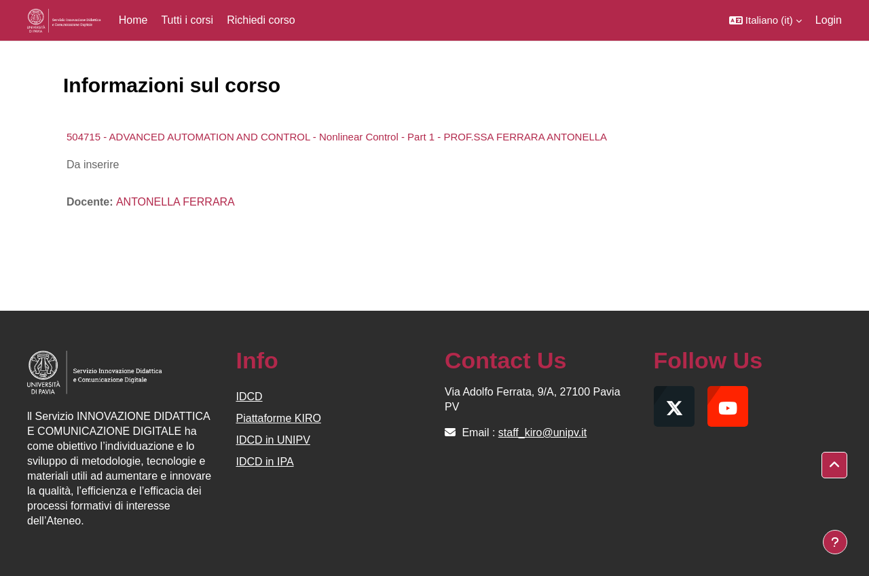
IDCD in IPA (265, 461)
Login (828, 20)
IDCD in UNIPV (273, 440)
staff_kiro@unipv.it (542, 432)
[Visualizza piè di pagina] (835, 542)
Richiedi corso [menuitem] (261, 20)
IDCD (249, 396)
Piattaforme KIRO (278, 418)
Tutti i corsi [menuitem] (187, 20)
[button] (765, 20)
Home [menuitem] (133, 20)
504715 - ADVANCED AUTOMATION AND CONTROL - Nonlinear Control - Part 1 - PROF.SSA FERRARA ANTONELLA (337, 136)
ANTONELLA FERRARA (175, 202)
